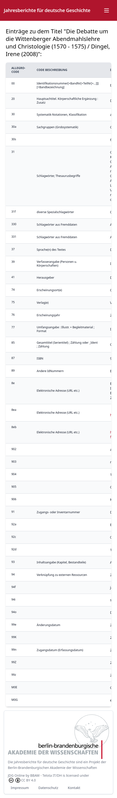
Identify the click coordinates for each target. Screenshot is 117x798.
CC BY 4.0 (22, 780)
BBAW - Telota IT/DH (46, 775)
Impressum (20, 787)
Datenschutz (48, 787)
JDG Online (16, 775)
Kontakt (74, 787)
